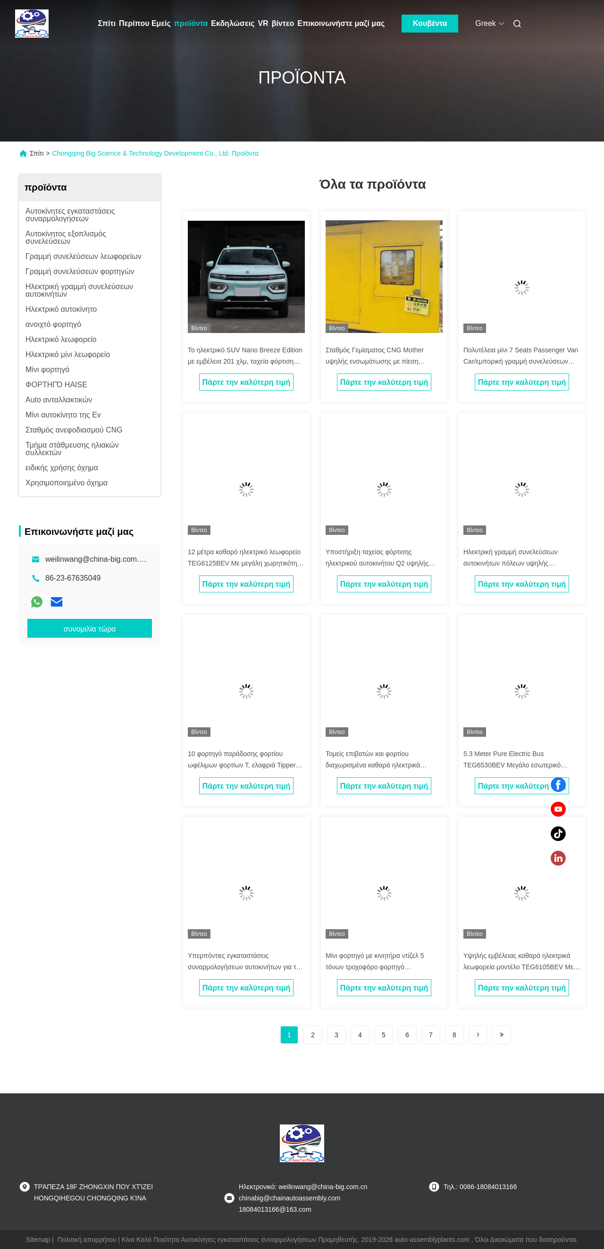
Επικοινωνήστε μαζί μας (341, 23)
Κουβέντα (430, 23)
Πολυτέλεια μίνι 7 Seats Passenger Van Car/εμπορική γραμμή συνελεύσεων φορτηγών (520, 361)
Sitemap (38, 1239)
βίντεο (283, 23)
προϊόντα (191, 23)
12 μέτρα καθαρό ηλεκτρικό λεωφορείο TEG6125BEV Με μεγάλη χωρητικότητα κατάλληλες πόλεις (245, 563)
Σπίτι (107, 23)
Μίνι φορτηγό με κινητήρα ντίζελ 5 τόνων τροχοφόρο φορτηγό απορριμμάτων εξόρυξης (375, 967)
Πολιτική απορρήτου (87, 1239)
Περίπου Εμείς (145, 23)
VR (263, 23)
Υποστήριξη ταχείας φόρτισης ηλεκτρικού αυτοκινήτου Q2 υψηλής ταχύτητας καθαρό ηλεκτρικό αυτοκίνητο (384, 563)
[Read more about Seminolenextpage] (478, 1034)
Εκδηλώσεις (232, 23)
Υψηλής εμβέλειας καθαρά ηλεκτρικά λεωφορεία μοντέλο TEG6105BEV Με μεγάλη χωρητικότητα (518, 967)
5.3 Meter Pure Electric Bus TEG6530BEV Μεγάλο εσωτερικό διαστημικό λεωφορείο (512, 765)
